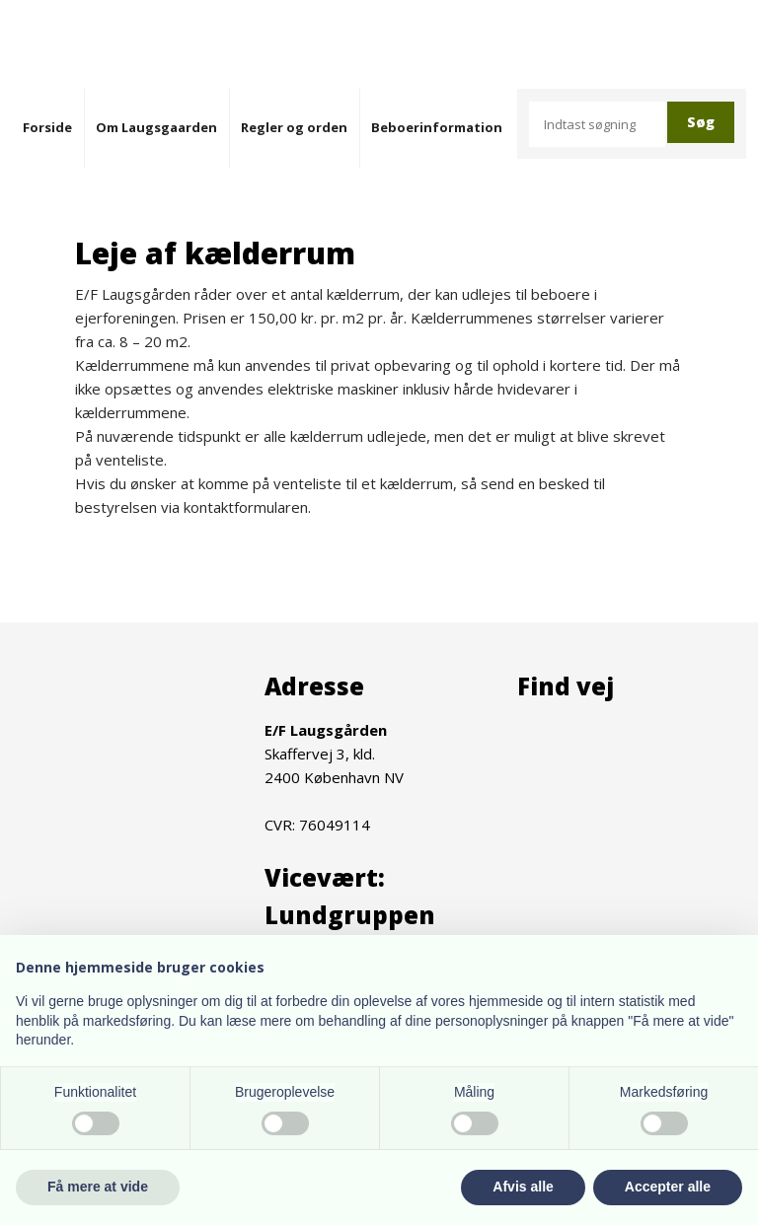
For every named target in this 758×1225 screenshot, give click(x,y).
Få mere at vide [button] (97, 1186)
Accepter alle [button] (668, 1186)
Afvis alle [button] (523, 1186)
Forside (47, 127)
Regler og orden (294, 127)
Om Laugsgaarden (156, 127)
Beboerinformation (436, 127)
